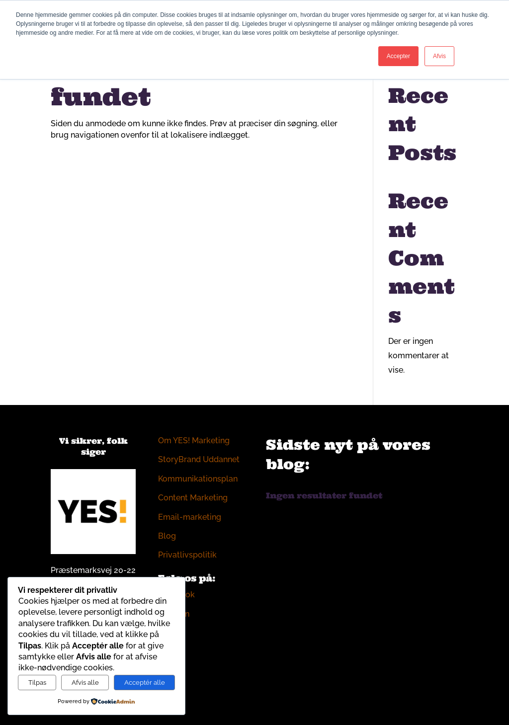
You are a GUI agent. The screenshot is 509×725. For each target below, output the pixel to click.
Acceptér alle (144, 682)
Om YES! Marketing (194, 440)
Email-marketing (189, 517)
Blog (167, 536)
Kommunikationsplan (198, 478)
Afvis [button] (439, 56)
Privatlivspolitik (187, 555)
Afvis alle (85, 682)
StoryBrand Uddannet (199, 459)
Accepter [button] (398, 56)
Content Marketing (193, 497)
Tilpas (37, 682)
